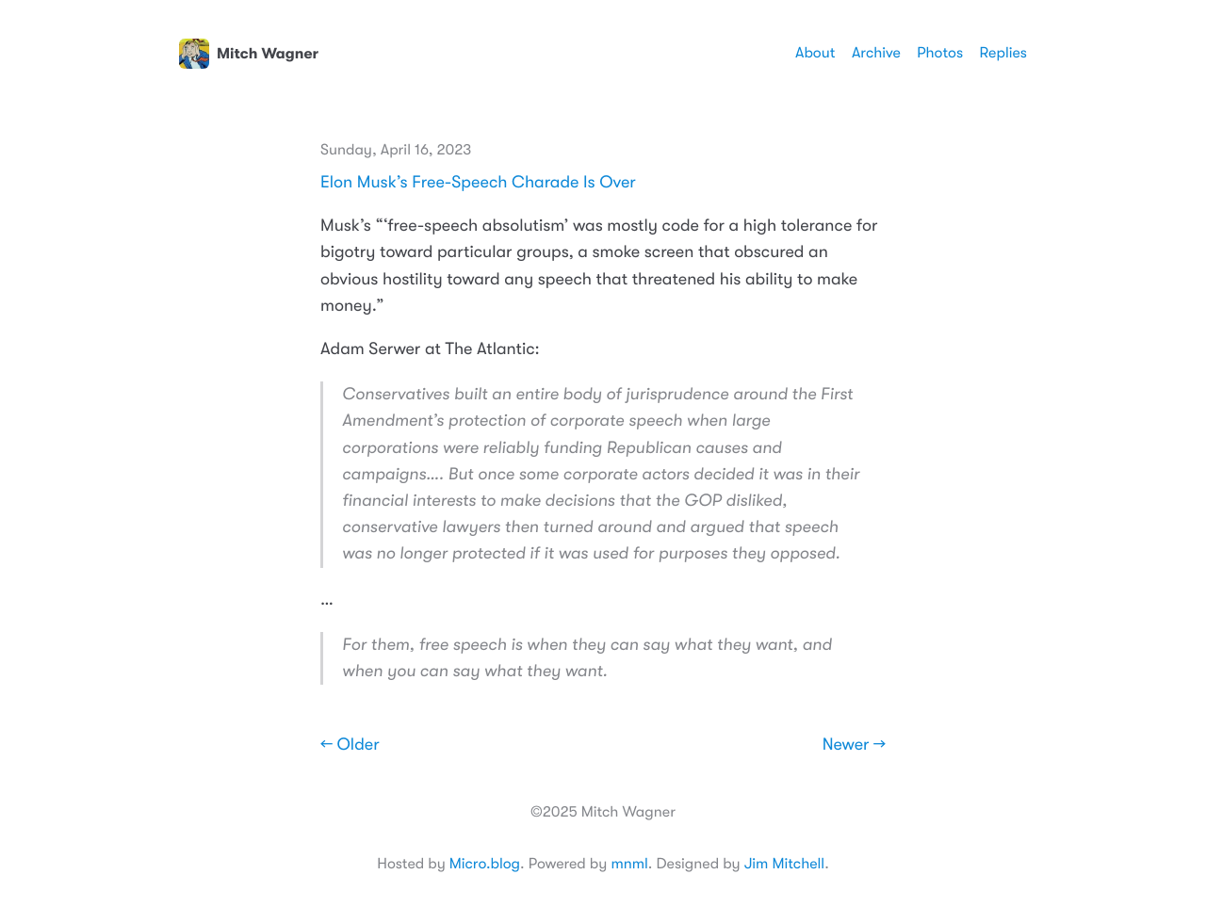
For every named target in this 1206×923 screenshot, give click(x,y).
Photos (940, 52)
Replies (1003, 52)
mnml (629, 863)
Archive (876, 52)
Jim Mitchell (784, 863)
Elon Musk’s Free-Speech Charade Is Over (478, 182)
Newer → (854, 745)
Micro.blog (484, 863)
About (815, 52)
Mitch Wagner (248, 54)
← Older (350, 745)
